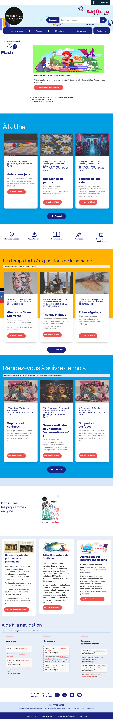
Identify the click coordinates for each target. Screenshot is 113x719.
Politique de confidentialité (66, 716)
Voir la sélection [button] (53, 608)
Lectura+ (90, 709)
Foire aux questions (90, 674)
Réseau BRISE (79, 709)
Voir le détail (17, 192)
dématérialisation (99, 651)
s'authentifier (23, 648)
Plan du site (83, 716)
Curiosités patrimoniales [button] (17, 610)
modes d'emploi (87, 677)
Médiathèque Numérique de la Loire (57, 709)
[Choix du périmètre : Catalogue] (52, 20)
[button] (16, 30)
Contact (29, 716)
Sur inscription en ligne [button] (93, 599)
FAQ (36, 716)
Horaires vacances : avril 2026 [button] (49, 87)
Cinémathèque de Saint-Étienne (30, 709)
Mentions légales (47, 716)
